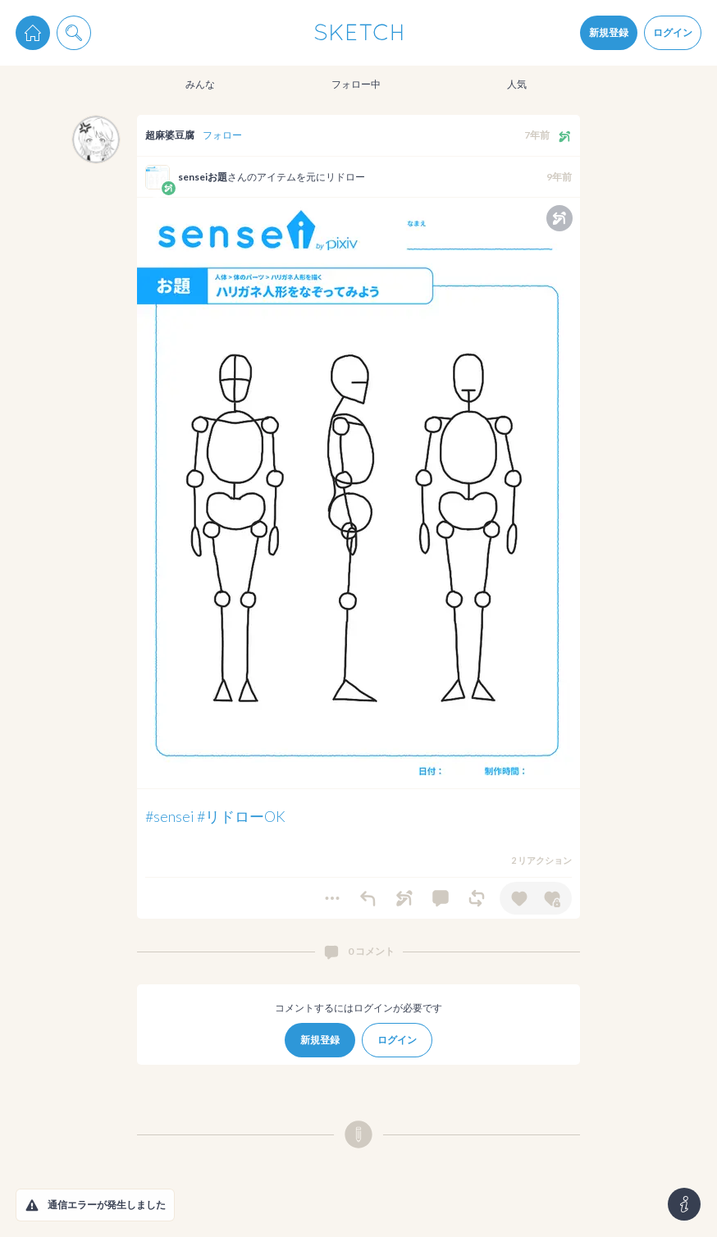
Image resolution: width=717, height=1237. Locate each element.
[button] (32, 1205)
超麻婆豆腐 (169, 135)
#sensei (169, 816)
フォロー (222, 135)
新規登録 (608, 32)
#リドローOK (241, 816)
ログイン (672, 32)
